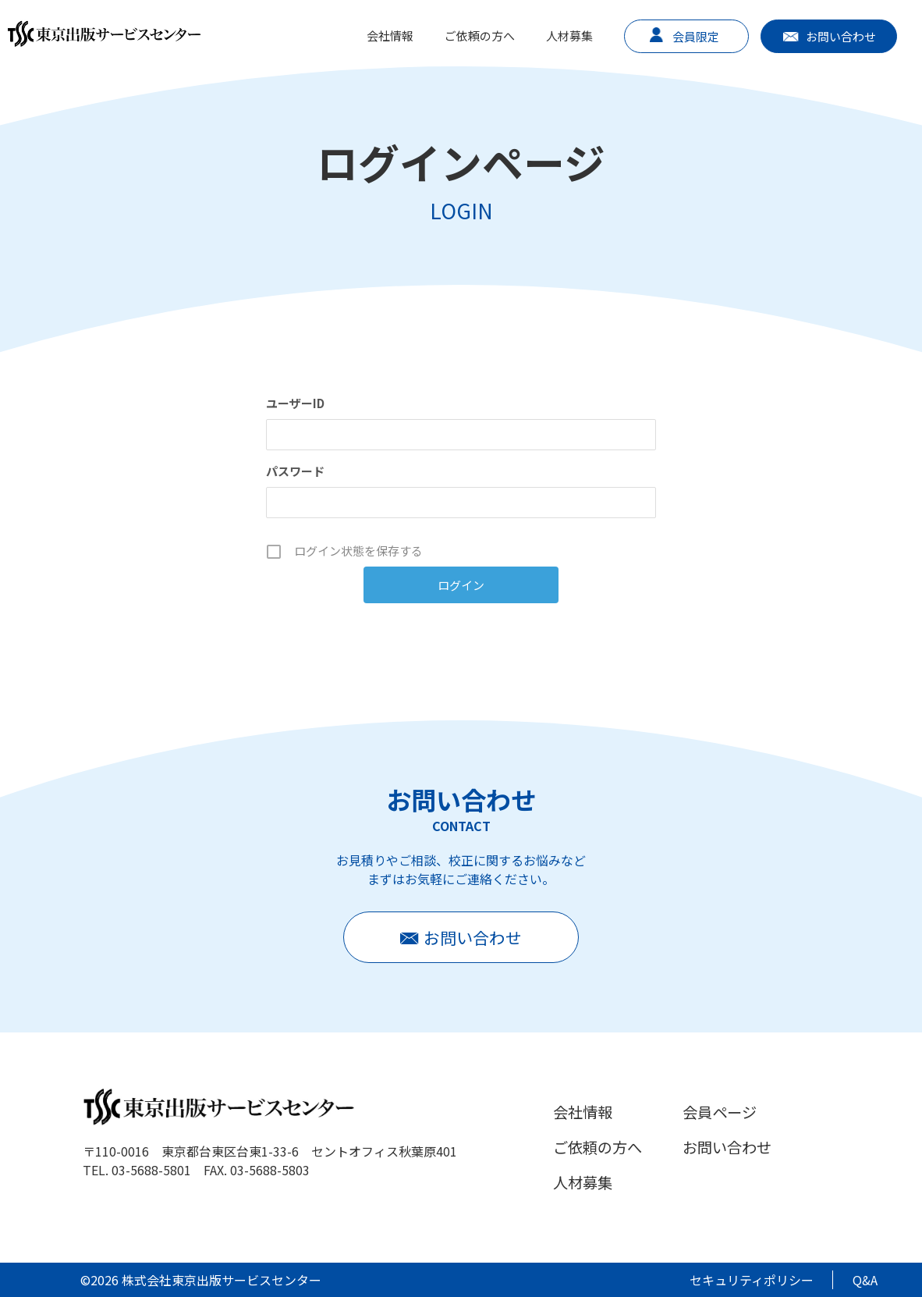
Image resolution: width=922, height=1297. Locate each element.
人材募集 (569, 35)
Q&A (865, 1279)
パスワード (295, 471)
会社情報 (390, 35)
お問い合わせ (841, 36)
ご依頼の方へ (480, 35)
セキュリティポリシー (752, 1279)
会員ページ (720, 1112)
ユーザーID (295, 403)
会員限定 (695, 36)
